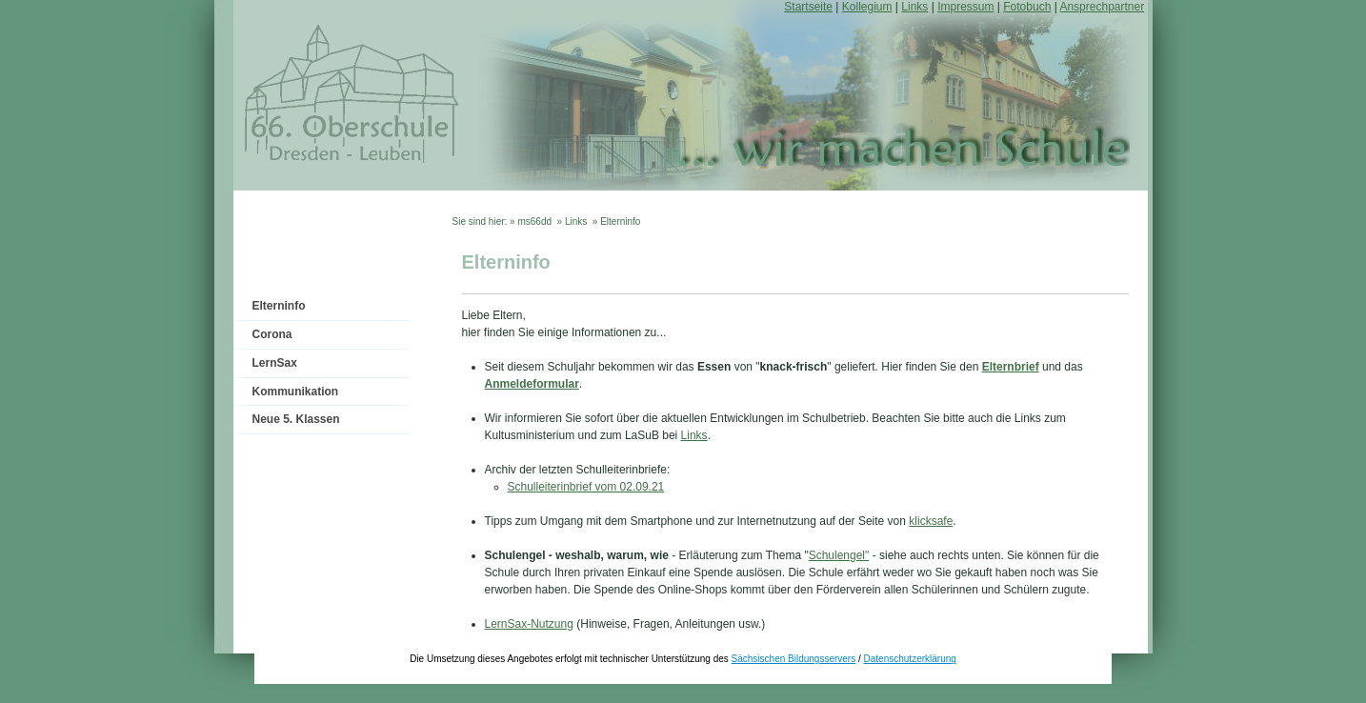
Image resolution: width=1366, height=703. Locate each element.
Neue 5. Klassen (296, 419)
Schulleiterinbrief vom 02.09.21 (586, 486)
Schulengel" (839, 555)
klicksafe (931, 521)
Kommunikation (295, 391)
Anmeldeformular (532, 384)
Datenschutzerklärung (910, 658)
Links (914, 6)
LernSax (274, 363)
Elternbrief (1010, 366)
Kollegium (867, 6)
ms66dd (534, 221)
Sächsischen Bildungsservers (794, 658)
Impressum (965, 6)
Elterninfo (279, 305)
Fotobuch (1027, 6)
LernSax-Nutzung (529, 624)
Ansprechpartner (1101, 6)
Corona (272, 334)
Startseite (808, 6)
